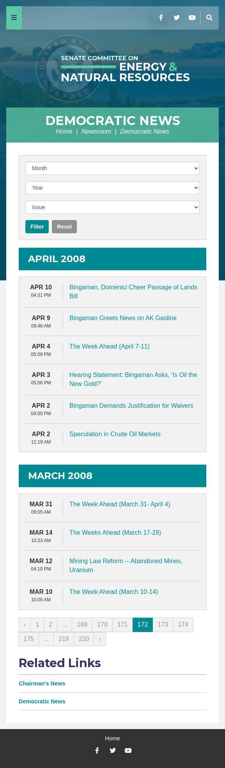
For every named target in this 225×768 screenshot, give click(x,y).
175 (28, 639)
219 (63, 639)
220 (84, 639)
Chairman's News (42, 683)
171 (122, 624)
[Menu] (14, 18)
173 (163, 624)
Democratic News (112, 120)
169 (82, 624)
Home (64, 131)
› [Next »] (100, 639)
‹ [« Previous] (25, 624)
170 (102, 624)
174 (183, 624)
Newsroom (96, 131)
